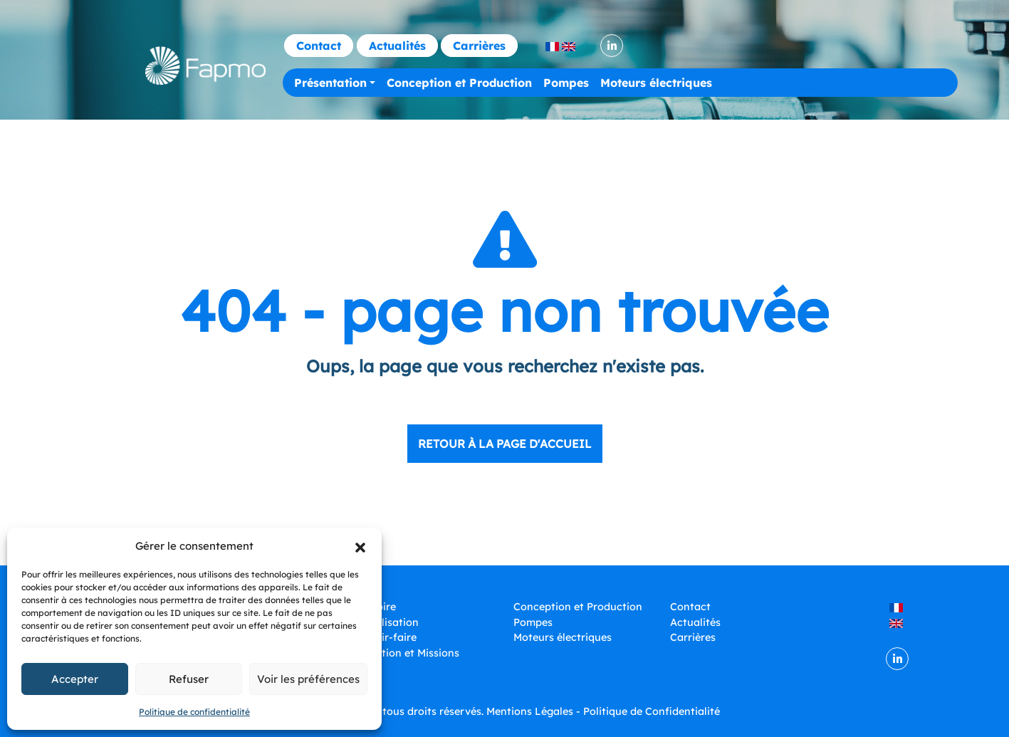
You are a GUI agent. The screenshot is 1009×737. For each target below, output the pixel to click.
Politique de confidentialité (194, 711)
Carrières (479, 45)
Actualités (397, 45)
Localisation (388, 622)
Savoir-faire (387, 637)
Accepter (74, 679)
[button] (360, 546)
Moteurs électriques (656, 82)
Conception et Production (459, 82)
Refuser (189, 679)
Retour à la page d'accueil (505, 444)
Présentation (330, 82)
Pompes (566, 82)
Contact (318, 45)
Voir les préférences (308, 679)
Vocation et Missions (408, 653)
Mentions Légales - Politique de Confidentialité (603, 711)
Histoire (376, 606)
